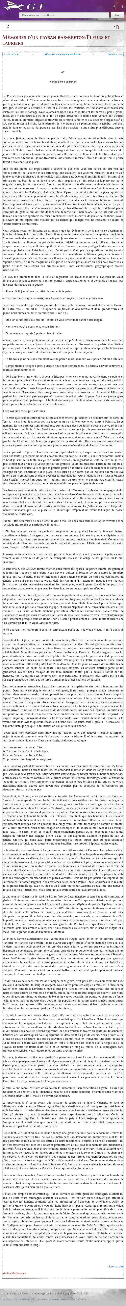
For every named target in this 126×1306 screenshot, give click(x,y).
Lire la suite (116, 1266)
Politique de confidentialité (18, 1298)
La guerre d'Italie (11, 54)
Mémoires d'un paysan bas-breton (63, 54)
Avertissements (80, 1298)
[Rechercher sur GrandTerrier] (64, 15)
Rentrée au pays (115, 54)
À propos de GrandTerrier (52, 1298)
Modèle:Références (14, 1273)
